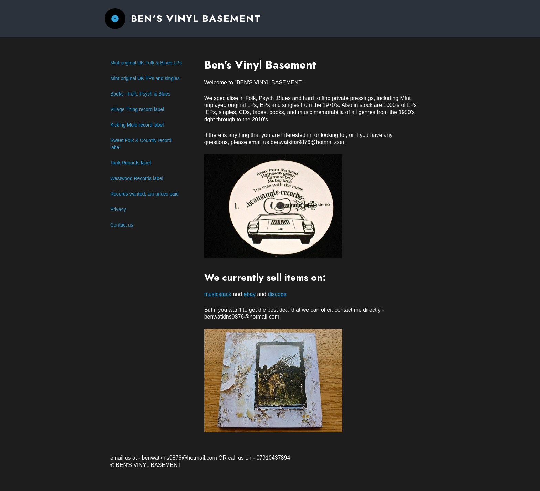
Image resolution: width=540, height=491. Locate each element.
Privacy (118, 209)
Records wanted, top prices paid (144, 194)
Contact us (121, 225)
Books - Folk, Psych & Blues (140, 94)
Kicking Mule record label (137, 125)
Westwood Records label (136, 178)
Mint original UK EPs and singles (145, 78)
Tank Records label (130, 163)
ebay (249, 294)
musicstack (217, 294)
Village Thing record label (137, 109)
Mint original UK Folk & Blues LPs (146, 63)
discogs (277, 294)
